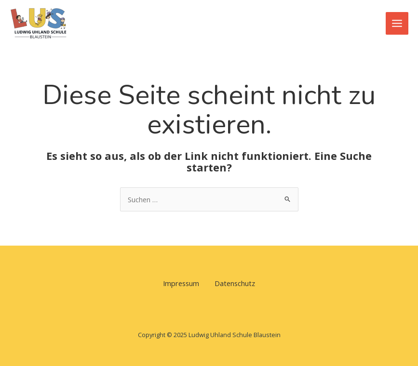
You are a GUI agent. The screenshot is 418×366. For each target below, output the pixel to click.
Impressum (181, 283)
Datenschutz (235, 283)
